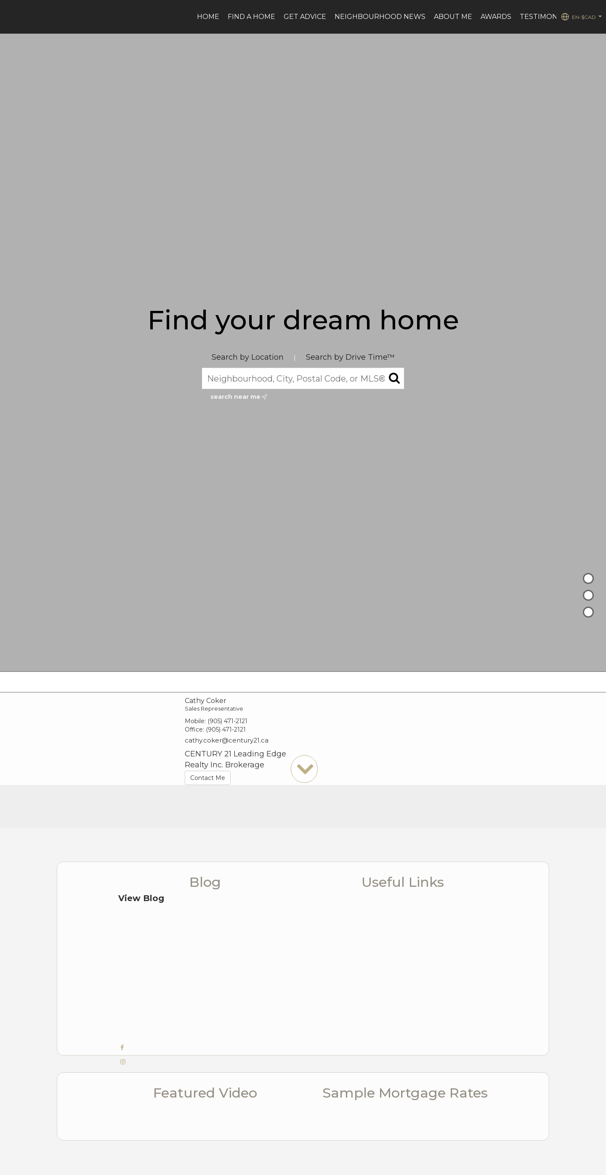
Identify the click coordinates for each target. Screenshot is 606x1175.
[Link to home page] (10, 16)
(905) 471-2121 (227, 721)
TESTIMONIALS (546, 17)
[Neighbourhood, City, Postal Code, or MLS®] (303, 378)
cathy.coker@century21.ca (226, 740)
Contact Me (207, 778)
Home (208, 17)
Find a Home (251, 17)
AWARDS (496, 17)
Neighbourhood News (380, 17)
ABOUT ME (453, 17)
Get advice (305, 17)
